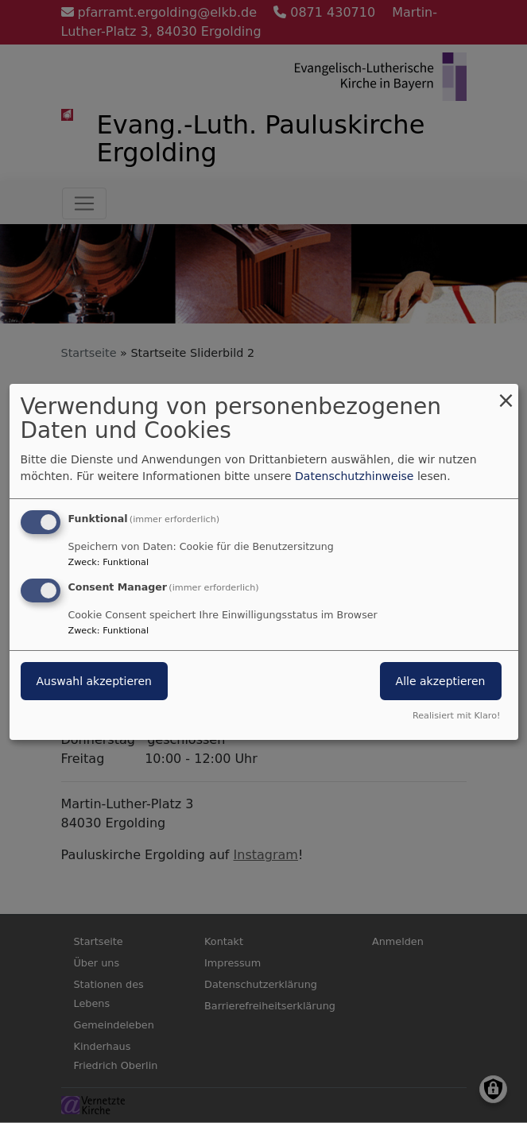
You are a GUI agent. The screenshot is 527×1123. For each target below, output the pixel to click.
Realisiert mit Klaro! (457, 716)
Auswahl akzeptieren (94, 681)
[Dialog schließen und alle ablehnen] (506, 393)
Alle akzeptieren (441, 681)
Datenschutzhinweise (354, 476)
